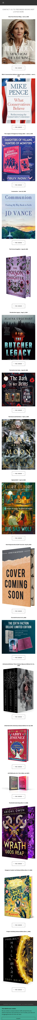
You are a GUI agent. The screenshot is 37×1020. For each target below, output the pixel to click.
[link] (18, 1009)
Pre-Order (18, 68)
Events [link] (18, 1012)
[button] (3, 2)
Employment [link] (18, 1014)
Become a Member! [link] (18, 1016)
